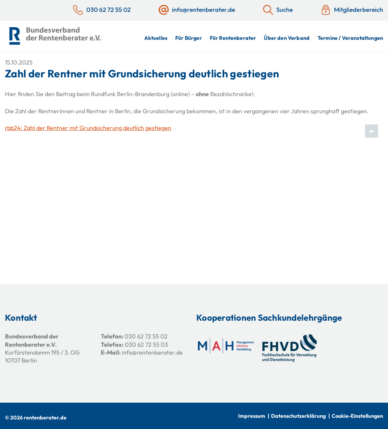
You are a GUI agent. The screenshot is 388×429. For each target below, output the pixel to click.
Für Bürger (188, 38)
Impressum (251, 416)
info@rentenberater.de (152, 352)
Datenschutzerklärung (298, 416)
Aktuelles (155, 38)
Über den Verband (287, 38)
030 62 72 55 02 (146, 336)
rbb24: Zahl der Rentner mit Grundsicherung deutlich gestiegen (88, 128)
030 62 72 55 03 (146, 344)
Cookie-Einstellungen (357, 416)
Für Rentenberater (233, 38)
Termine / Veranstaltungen (350, 38)
